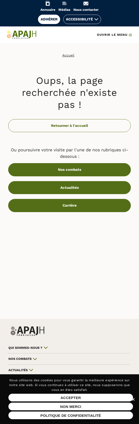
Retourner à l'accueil (69, 125)
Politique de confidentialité (70, 415)
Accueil (68, 55)
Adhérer (49, 19)
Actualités (69, 187)
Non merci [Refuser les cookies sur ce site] (70, 407)
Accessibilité (79, 19)
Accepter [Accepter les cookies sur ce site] (71, 398)
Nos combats (69, 169)
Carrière (70, 205)
